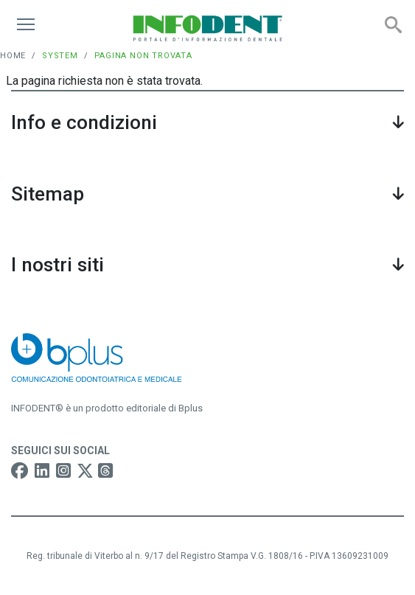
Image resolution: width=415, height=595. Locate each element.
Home (13, 55)
